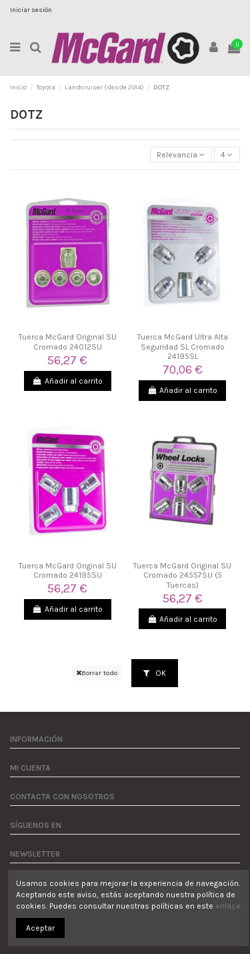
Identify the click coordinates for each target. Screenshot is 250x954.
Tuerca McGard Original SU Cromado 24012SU (68, 341)
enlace (228, 906)
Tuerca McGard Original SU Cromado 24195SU (68, 570)
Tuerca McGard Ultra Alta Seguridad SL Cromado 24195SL (182, 346)
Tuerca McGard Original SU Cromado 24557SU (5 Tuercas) (182, 575)
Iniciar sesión (31, 10)
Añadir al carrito (68, 381)
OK (154, 673)
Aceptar (40, 928)
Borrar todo (96, 672)
